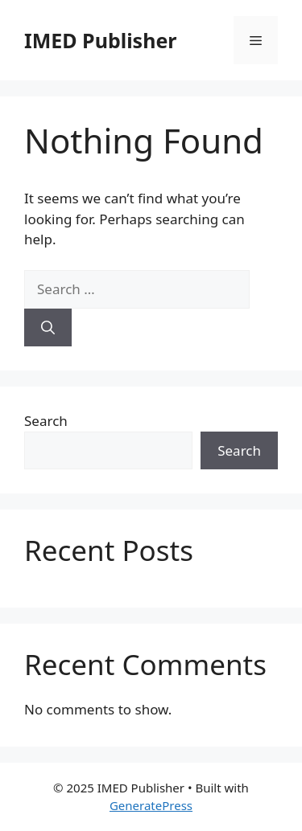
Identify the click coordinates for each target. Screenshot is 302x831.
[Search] (48, 328)
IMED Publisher (100, 40)
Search (46, 420)
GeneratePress (151, 805)
